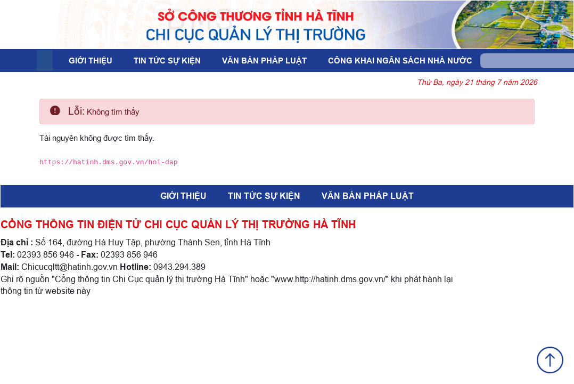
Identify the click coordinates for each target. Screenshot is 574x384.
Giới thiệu (90, 61)
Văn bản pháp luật (264, 61)
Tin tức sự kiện (167, 61)
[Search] (522, 60)
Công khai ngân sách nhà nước (400, 61)
